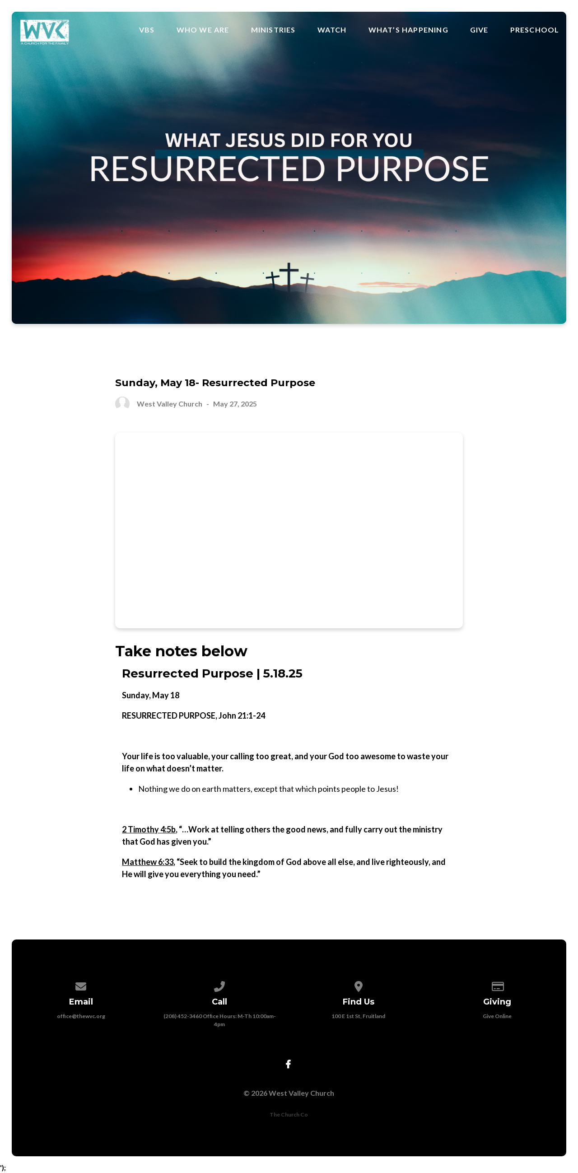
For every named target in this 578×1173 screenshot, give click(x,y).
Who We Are (203, 29)
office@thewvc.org (81, 1016)
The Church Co (289, 1114)
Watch (332, 29)
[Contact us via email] (81, 984)
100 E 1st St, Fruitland (358, 1016)
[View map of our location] (358, 984)
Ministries (273, 29)
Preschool (534, 29)
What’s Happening (408, 29)
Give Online (497, 1016)
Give (479, 29)
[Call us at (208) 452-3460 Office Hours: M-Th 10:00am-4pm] (220, 984)
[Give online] (497, 984)
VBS (147, 29)
